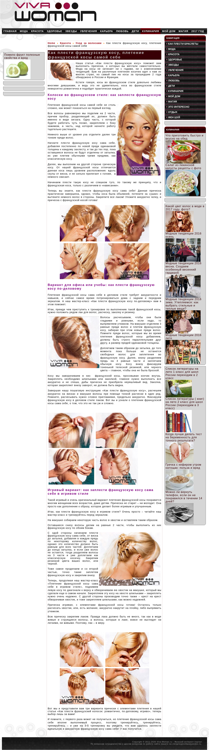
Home (51, 43)
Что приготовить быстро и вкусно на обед (184, 137)
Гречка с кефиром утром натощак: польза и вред (183, 466)
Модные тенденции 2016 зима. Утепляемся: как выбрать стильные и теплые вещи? (183, 304)
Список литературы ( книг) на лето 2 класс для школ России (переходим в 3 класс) (185, 403)
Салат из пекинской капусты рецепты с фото (183, 167)
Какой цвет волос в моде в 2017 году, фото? (185, 208)
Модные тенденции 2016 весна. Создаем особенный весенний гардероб (183, 268)
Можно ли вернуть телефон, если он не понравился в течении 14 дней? (184, 496)
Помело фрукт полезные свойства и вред (22, 56)
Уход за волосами (89, 43)
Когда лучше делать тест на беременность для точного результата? (184, 437)
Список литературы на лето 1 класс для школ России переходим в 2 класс (182, 373)
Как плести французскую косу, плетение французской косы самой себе (96, 54)
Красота (65, 43)
